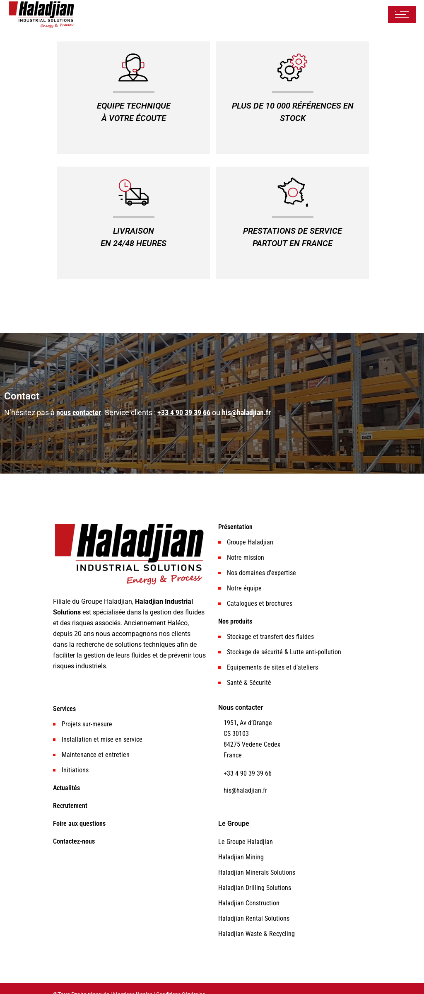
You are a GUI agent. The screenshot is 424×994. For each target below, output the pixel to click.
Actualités (66, 788)
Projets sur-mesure (87, 724)
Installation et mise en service (102, 739)
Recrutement (70, 806)
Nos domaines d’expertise (261, 573)
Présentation (235, 527)
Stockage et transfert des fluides (270, 637)
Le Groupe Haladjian (245, 842)
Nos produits (235, 621)
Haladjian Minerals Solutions (256, 872)
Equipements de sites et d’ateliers (272, 667)
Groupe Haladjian (250, 542)
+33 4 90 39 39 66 (183, 412)
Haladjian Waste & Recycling (256, 934)
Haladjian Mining (241, 857)
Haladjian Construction (248, 903)
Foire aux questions (79, 823)
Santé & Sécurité (249, 683)
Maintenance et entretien (96, 755)
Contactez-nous (74, 841)
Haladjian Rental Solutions (253, 918)
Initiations (75, 770)
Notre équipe (244, 588)
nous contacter (78, 412)
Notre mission (245, 557)
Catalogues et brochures (259, 603)
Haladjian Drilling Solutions (254, 888)
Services (64, 709)
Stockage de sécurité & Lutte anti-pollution (284, 652)
